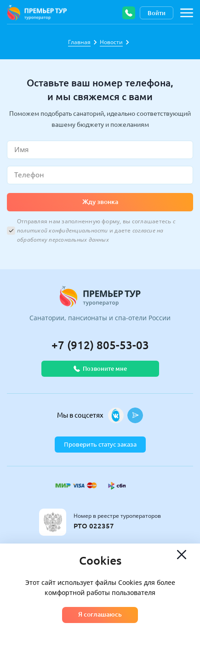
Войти (157, 13)
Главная (79, 42)
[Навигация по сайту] (186, 12)
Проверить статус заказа (100, 444)
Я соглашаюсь (100, 614)
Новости (111, 42)
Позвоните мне (100, 368)
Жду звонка (100, 201)
